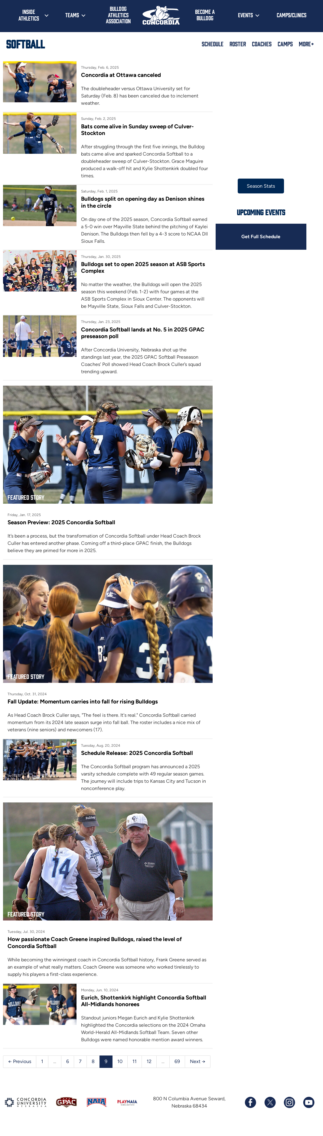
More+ (306, 44)
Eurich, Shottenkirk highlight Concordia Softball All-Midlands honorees (131, 995)
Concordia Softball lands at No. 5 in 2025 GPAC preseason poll (141, 333)
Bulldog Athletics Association (118, 14)
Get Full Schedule (257, 236)
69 (177, 1056)
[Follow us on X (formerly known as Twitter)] (269, 1109)
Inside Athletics (28, 14)
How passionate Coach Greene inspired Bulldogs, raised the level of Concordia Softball (95, 936)
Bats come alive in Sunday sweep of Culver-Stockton (136, 130)
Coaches (262, 44)
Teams (72, 15)
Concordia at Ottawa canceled (119, 74)
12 (149, 1056)
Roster (238, 44)
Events (245, 15)
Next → (15, 1068)
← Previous (19, 1056)
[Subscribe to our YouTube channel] (308, 1109)
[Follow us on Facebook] (250, 1109)
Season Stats (257, 186)
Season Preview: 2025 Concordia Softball (61, 520)
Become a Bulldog (205, 14)
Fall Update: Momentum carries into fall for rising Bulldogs (83, 697)
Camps (285, 44)
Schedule (212, 44)
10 (119, 1056)
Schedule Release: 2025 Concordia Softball (135, 749)
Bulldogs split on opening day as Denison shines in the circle (141, 202)
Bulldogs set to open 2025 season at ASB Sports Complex (142, 267)
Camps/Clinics (291, 15)
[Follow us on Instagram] (289, 1109)
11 (134, 1056)
